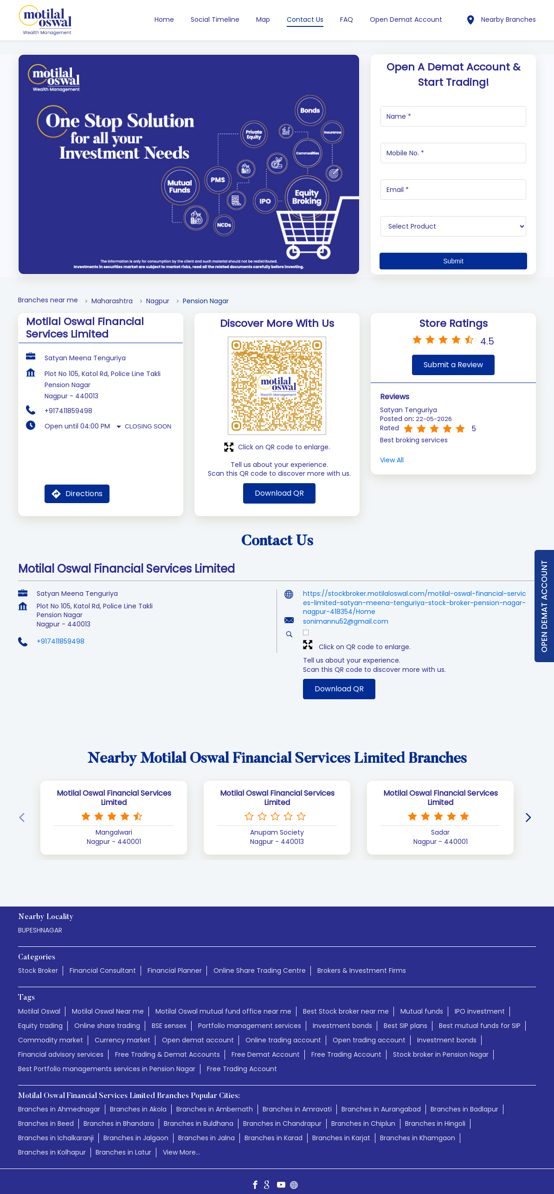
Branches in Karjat (341, 1129)
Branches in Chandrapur (282, 1114)
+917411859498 (68, 402)
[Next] (530, 809)
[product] (453, 217)
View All (392, 451)
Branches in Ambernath (214, 1100)
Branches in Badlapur (464, 1100)
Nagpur (157, 292)
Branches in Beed (46, 1114)
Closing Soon (148, 417)
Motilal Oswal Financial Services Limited (114, 789)
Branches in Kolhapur (52, 1143)
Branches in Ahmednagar (59, 1100)
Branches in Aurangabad (381, 1100)
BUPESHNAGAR (40, 921)
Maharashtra (112, 292)
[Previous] (23, 809)
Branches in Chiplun (363, 1114)
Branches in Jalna (206, 1129)
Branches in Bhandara (119, 1114)
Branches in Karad (274, 1129)
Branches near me (48, 291)
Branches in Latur (123, 1143)
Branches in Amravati (297, 1100)
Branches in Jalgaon (135, 1129)
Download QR (279, 484)
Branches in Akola (138, 1100)
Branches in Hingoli (435, 1114)
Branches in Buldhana (198, 1114)
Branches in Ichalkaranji (56, 1129)
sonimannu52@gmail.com (345, 612)
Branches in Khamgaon (417, 1129)
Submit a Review (453, 356)
